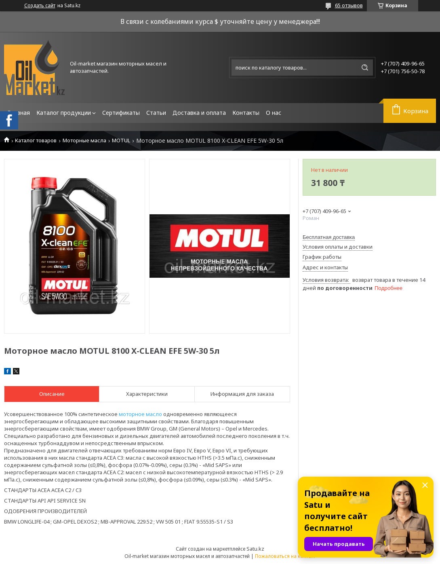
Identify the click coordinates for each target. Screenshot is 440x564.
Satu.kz (255, 548)
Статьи (156, 112)
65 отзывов (349, 5)
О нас (273, 112)
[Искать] (365, 67)
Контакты (245, 112)
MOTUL (121, 140)
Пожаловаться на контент (285, 556)
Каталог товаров (36, 140)
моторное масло (140, 414)
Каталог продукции (63, 112)
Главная (18, 112)
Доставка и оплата (199, 112)
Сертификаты (121, 112)
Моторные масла (84, 140)
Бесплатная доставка (329, 237)
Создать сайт (39, 5)
